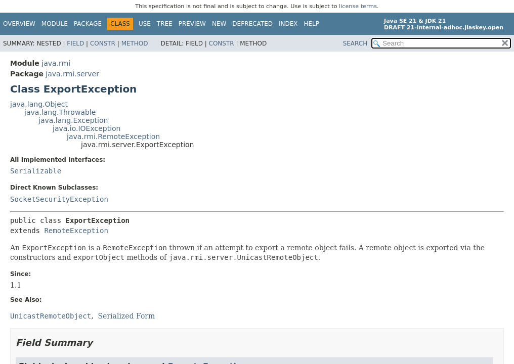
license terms (358, 6)
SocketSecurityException (59, 199)
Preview (192, 23)
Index (288, 23)
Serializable (35, 171)
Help (312, 23)
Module (54, 23)
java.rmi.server (72, 74)
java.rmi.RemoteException (113, 136)
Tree (165, 23)
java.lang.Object (39, 104)
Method (134, 43)
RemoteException (76, 230)
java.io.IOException (87, 128)
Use (145, 23)
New (219, 23)
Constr (102, 43)
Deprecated (252, 23)
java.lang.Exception (73, 120)
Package (88, 23)
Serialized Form (126, 316)
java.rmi (55, 63)
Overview (19, 23)
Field (75, 43)
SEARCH (355, 43)
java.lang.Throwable (60, 112)
